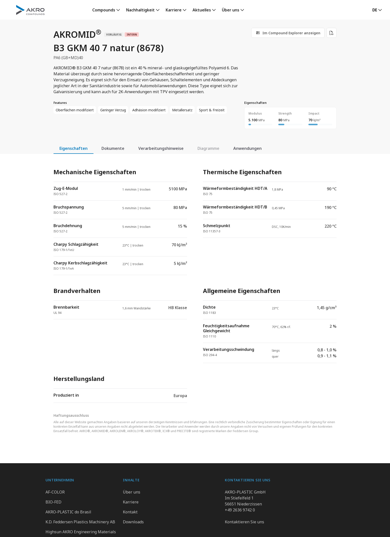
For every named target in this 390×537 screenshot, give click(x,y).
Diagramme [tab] (208, 148)
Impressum (173, 528)
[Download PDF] (332, 33)
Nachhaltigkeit (140, 10)
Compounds (103, 10)
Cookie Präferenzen (258, 528)
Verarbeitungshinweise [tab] (161, 148)
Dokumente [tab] (112, 148)
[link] (106, 10)
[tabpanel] (195, 281)
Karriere (174, 10)
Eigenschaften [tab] (73, 148)
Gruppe (115, 528)
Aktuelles (202, 10)
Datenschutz (142, 528)
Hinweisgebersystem (211, 528)
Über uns (230, 10)
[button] (377, 10)
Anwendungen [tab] (247, 148)
